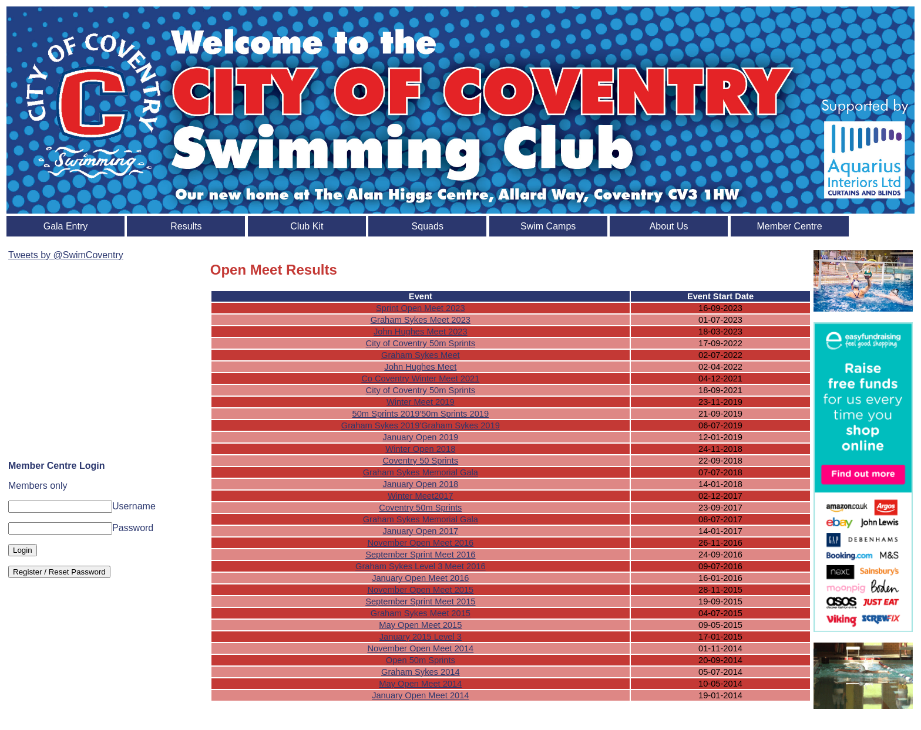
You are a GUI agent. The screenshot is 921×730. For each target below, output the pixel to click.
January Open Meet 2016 (420, 578)
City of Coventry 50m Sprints (421, 343)
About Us (669, 226)
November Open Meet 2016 (420, 543)
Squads (427, 226)
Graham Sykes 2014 (420, 672)
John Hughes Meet (420, 366)
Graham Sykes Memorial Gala (420, 472)
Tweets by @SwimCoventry (65, 255)
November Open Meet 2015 (420, 589)
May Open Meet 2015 (420, 625)
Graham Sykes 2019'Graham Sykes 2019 (420, 425)
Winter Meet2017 (420, 496)
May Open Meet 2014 (420, 683)
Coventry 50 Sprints (420, 460)
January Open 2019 (420, 437)
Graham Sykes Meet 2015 (420, 613)
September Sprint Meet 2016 (420, 554)
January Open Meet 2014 (420, 695)
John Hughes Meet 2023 (421, 331)
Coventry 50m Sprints (420, 507)
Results (185, 226)
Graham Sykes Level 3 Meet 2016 (420, 566)
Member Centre (789, 226)
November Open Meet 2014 (420, 648)
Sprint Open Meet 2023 (420, 308)
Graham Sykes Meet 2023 (420, 320)
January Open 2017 (420, 531)
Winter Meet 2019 (420, 402)
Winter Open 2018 (420, 449)
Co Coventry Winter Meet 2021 (420, 378)
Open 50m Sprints (420, 660)
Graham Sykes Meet (420, 355)
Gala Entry (65, 226)
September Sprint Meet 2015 (420, 601)
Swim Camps (548, 226)
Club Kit (306, 226)
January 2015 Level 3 (420, 636)
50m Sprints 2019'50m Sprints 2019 (420, 413)
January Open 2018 (420, 484)
